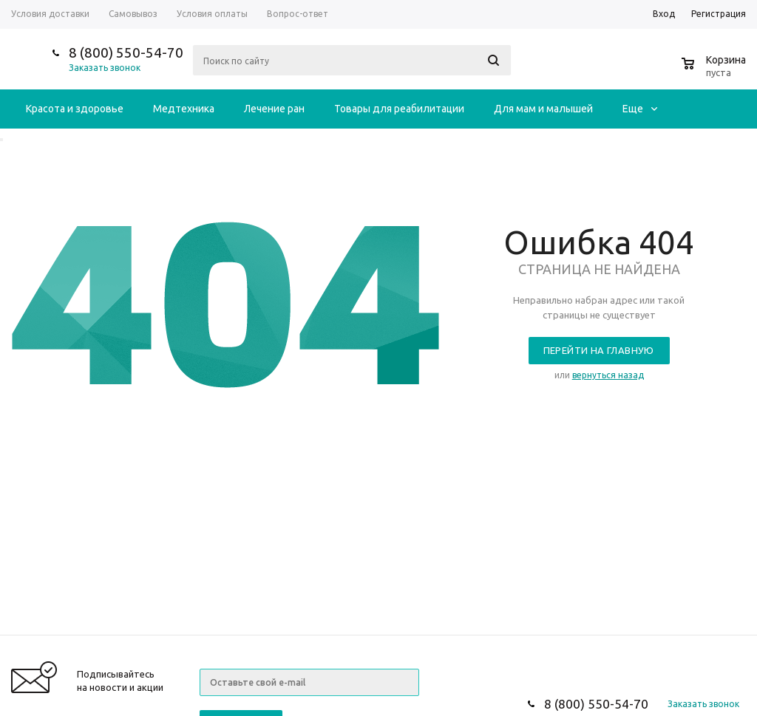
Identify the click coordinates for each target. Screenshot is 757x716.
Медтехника (183, 109)
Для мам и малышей (543, 109)
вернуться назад (608, 375)
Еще (639, 109)
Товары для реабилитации (399, 109)
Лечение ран (274, 109)
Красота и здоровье (74, 109)
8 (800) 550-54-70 (126, 52)
